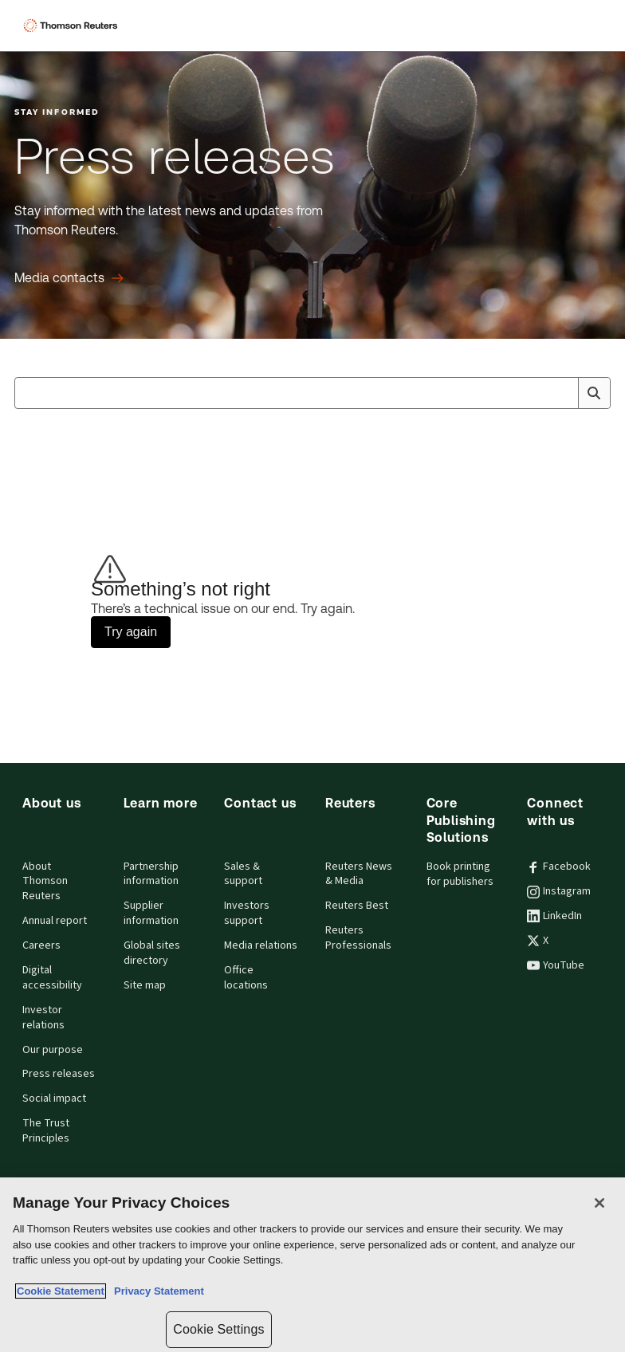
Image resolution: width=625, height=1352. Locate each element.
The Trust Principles (45, 1131)
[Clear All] (563, 393)
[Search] (594, 393)
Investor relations (43, 1017)
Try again (130, 632)
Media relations (260, 945)
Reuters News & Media (358, 874)
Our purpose (52, 1050)
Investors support (246, 913)
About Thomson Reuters (45, 881)
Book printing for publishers (459, 874)
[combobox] (312, 393)
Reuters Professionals (358, 938)
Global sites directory (152, 953)
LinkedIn (554, 916)
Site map (145, 985)
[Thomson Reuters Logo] (72, 25)
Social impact (54, 1098)
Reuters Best (356, 905)
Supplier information (151, 913)
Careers (41, 945)
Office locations (246, 977)
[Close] (599, 1202)
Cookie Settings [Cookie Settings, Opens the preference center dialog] (218, 1329)
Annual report (54, 921)
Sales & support (243, 874)
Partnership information (151, 874)
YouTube (555, 965)
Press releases (58, 1074)
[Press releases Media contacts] (69, 278)
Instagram (559, 891)
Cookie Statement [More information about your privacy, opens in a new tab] (60, 1291)
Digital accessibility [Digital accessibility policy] (52, 977)
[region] (312, 1264)
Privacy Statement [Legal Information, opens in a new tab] (156, 1291)
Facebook (559, 866)
